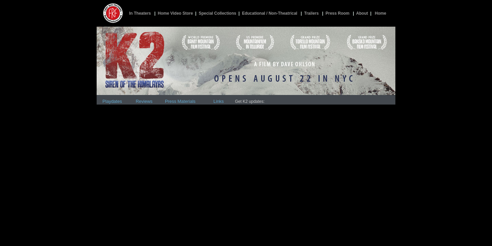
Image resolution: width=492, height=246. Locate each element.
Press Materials (180, 101)
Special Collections (217, 13)
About (362, 13)
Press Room (337, 13)
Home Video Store (175, 13)
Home (380, 13)
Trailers (311, 13)
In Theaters (140, 13)
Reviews (144, 101)
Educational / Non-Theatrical (269, 13)
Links (218, 101)
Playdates (112, 101)
